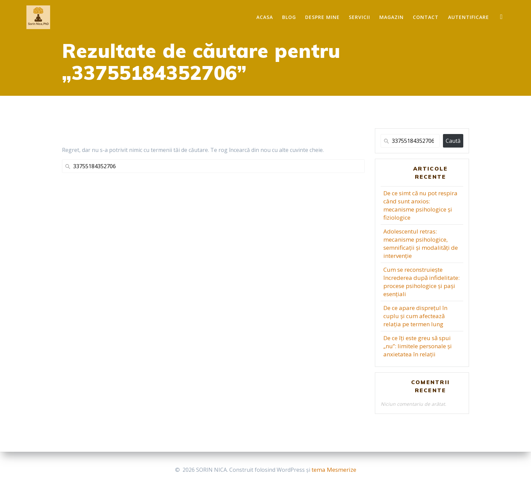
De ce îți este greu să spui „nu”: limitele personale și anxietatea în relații (417, 346)
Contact (426, 17)
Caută (453, 141)
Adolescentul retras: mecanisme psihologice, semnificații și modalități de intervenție (420, 243)
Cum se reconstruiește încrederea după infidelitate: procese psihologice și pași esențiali (421, 282)
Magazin (391, 17)
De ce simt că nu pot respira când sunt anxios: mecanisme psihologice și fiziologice (420, 205)
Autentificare (468, 17)
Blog (289, 17)
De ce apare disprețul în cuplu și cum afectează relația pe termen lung (415, 316)
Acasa (264, 17)
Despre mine (322, 17)
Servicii (359, 17)
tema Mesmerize (334, 469)
